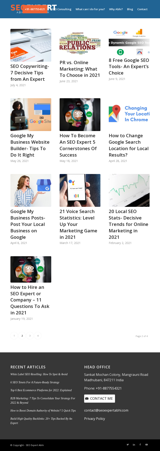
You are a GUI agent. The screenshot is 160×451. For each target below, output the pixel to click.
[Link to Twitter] (128, 444)
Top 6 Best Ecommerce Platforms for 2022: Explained (41, 390)
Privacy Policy (94, 418)
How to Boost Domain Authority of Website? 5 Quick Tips (43, 410)
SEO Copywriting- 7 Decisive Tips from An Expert (29, 72)
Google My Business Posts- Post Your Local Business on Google (27, 224)
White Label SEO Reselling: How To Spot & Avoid (39, 374)
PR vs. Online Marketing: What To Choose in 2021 (80, 68)
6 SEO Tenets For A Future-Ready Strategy (34, 382)
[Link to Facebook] (140, 444)
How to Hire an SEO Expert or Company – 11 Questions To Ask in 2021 (29, 300)
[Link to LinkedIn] (134, 444)
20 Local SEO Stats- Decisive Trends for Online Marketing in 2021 (128, 224)
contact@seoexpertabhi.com (106, 410)
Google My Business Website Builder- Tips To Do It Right (30, 145)
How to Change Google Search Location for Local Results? (129, 145)
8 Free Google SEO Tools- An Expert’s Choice (129, 66)
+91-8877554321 (109, 388)
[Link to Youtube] (146, 444)
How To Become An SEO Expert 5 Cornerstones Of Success (78, 145)
